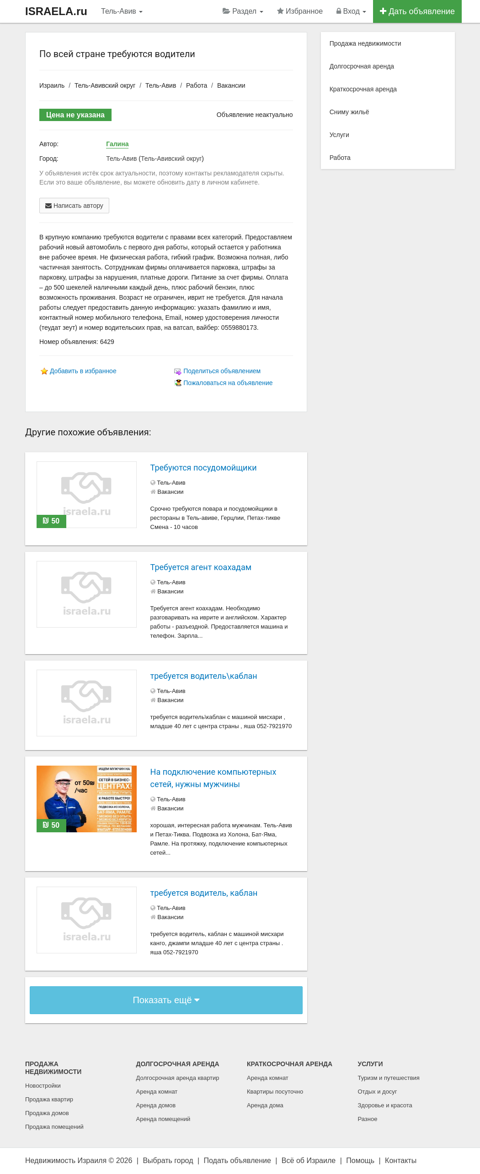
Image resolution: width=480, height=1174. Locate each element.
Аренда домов (156, 1105)
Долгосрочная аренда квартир (177, 1077)
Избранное (300, 11)
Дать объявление (417, 11)
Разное (368, 1119)
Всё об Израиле (309, 1160)
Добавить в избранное (83, 371)
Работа (196, 85)
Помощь (360, 1160)
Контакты (400, 1160)
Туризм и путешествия (389, 1077)
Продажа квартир (49, 1099)
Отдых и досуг (377, 1091)
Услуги (339, 134)
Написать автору (74, 205)
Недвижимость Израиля (66, 1160)
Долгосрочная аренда (362, 66)
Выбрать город (168, 1160)
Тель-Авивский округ (105, 85)
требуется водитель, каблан (204, 893)
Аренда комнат (157, 1091)
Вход (351, 11)
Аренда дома (265, 1105)
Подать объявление (237, 1160)
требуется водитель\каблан (203, 676)
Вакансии (231, 85)
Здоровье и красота (385, 1105)
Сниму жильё (349, 112)
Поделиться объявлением (222, 371)
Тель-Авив (122, 11)
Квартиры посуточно (275, 1091)
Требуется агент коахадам (201, 567)
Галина (117, 144)
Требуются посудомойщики (203, 467)
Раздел (243, 11)
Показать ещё (166, 1000)
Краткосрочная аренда (363, 89)
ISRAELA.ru (56, 11)
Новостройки (43, 1085)
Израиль (51, 85)
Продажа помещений (54, 1126)
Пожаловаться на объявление (227, 382)
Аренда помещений (163, 1119)
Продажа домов (47, 1113)
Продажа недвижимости (365, 43)
